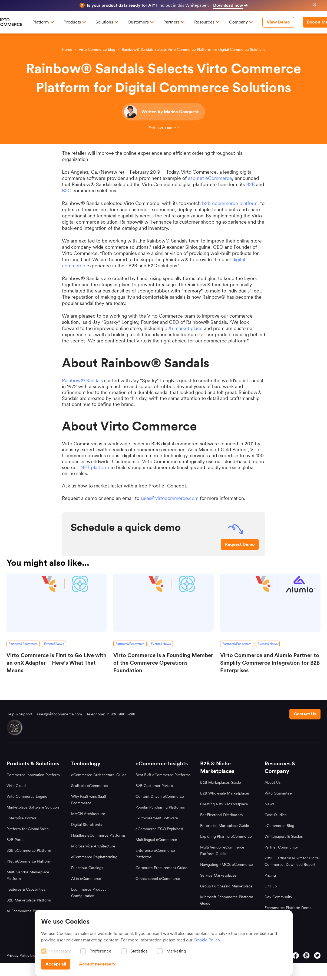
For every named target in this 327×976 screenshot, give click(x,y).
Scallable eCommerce (89, 785)
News (269, 804)
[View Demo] (278, 22)
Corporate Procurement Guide (161, 868)
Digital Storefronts (86, 824)
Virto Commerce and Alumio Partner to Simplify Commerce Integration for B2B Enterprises (270, 663)
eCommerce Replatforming (94, 857)
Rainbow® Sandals (82, 380)
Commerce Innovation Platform (33, 775)
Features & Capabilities (25, 889)
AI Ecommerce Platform (26, 911)
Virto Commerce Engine (26, 796)
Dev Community (278, 897)
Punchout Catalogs (87, 868)
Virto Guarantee (278, 793)
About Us (272, 782)
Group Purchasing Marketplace (226, 886)
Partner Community (281, 847)
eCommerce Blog (279, 825)
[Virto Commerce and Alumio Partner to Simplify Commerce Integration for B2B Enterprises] (270, 603)
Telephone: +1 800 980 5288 (110, 714)
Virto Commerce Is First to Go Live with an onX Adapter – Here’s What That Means (56, 663)
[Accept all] (55, 964)
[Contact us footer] (305, 714)
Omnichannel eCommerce (158, 878)
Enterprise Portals (21, 818)
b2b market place (183, 328)
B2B (250, 184)
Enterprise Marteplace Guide (224, 825)
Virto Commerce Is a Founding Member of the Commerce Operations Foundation (163, 663)
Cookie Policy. (207, 940)
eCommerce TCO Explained (159, 829)
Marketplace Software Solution (32, 807)
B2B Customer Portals (154, 785)
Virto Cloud (16, 785)
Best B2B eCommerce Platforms (163, 775)
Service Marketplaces (218, 875)
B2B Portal (15, 839)
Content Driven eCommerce (160, 796)
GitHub (271, 886)
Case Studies (275, 815)
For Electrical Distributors (221, 815)
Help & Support (19, 714)
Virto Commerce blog (97, 49)
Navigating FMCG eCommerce (226, 864)
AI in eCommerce (86, 878)
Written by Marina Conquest (170, 111)
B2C (66, 190)
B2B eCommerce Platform (28, 850)
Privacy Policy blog (22, 955)
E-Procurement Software (157, 818)
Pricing (270, 875)
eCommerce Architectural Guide (99, 775)
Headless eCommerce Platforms (98, 835)
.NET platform (94, 467)
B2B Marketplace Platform (28, 900)
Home (67, 49)
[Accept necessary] (97, 964)
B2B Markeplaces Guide (220, 782)
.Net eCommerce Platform (28, 861)
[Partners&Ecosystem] (23, 643)
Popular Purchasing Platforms (160, 807)
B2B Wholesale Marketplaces (225, 793)
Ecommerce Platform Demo (288, 908)
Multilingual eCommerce (156, 839)
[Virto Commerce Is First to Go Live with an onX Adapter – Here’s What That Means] (56, 603)
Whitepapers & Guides (284, 836)
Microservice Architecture (93, 846)
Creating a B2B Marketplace (224, 804)
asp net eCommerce (210, 178)
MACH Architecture (88, 814)
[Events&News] (54, 643)
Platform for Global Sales (27, 829)
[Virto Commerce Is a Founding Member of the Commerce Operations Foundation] (163, 603)
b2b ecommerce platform (229, 203)
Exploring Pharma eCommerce (226, 836)
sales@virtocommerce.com (170, 498)
